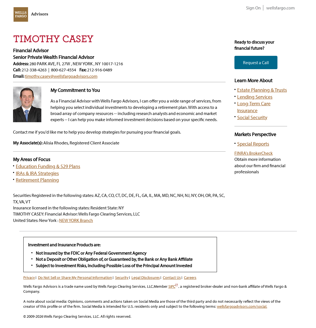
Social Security (252, 117)
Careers (190, 277)
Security (121, 277)
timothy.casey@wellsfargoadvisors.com (61, 76)
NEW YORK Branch (76, 220)
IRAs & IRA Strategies (37, 173)
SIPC (173, 286)
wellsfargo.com (280, 8)
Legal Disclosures (146, 277)
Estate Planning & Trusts (262, 90)
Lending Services (254, 97)
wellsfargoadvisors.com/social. (242, 306)
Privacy (29, 277)
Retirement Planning (37, 180)
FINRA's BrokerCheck (253, 153)
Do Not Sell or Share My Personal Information (75, 277)
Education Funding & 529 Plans (48, 166)
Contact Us (172, 277)
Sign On (253, 8)
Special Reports (253, 144)
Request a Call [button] (256, 62)
